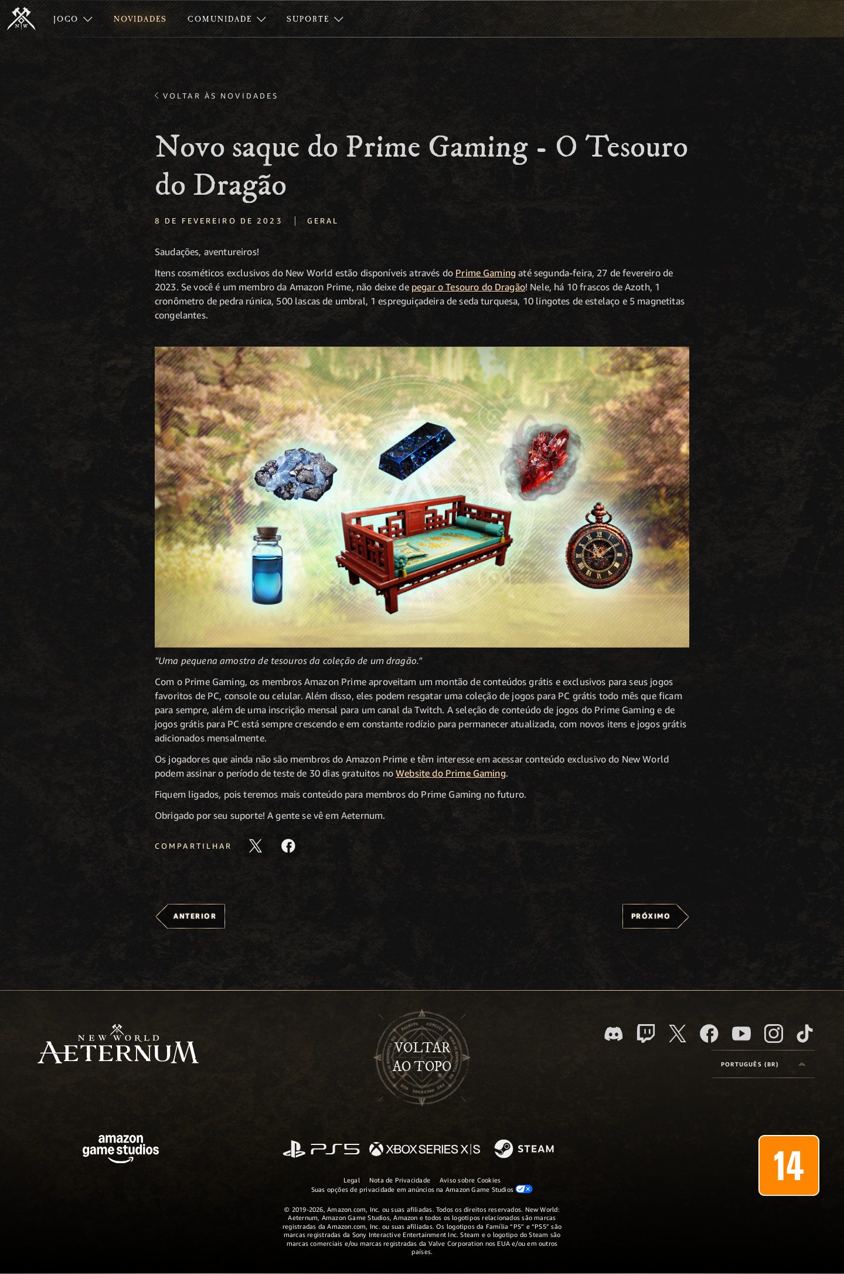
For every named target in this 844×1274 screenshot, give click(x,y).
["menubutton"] (73, 19)
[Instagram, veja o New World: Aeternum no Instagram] (773, 1033)
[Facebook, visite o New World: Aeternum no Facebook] (709, 1033)
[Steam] (525, 1149)
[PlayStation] (321, 1149)
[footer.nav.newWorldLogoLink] (118, 1045)
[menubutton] (763, 1064)
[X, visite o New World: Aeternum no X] (677, 1033)
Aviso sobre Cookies (470, 1180)
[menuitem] (73, 19)
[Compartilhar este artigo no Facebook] (288, 846)
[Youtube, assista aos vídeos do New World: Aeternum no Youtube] (741, 1033)
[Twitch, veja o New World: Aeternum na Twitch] (646, 1033)
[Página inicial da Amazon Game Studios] (121, 1150)
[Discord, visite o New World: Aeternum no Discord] (613, 1033)
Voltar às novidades (220, 95)
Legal (351, 1180)
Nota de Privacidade (399, 1180)
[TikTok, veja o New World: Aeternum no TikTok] (805, 1033)
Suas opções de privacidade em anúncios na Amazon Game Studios (422, 1189)
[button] (422, 497)
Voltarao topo (422, 1057)
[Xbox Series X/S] (425, 1150)
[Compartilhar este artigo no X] (255, 846)
